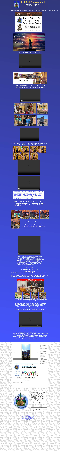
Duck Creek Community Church (33, 2)
